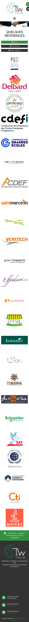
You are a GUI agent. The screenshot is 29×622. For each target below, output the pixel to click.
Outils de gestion (14, 50)
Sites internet (14, 46)
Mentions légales (19, 618)
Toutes (14, 42)
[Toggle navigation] (14, 19)
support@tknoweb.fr (13, 611)
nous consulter (16, 536)
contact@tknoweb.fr (13, 604)
